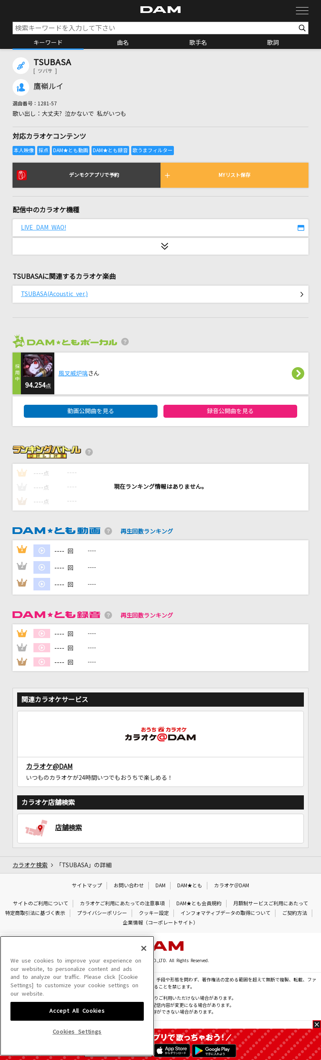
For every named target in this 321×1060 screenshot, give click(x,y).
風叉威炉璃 (73, 373)
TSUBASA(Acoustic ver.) (54, 294)
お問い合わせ (129, 885)
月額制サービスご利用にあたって (270, 903)
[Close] (144, 1000)
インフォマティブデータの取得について (225, 913)
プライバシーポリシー (102, 913)
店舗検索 (68, 827)
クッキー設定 (154, 913)
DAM (160, 885)
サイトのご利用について (40, 903)
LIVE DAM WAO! (43, 227)
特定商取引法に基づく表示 (35, 913)
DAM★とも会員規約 (199, 903)
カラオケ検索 (30, 865)
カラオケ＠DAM (231, 885)
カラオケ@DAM (49, 766)
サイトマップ (87, 885)
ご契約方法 (294, 913)
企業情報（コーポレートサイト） (160, 922)
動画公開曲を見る (90, 411)
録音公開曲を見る (230, 411)
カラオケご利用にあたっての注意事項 (122, 903)
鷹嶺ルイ (48, 86)
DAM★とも (189, 885)
